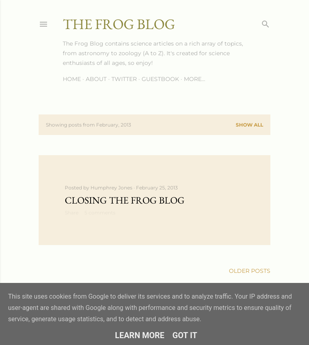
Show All (249, 125)
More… (194, 79)
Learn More (140, 335)
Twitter (124, 79)
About (96, 79)
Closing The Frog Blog (125, 200)
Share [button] (71, 213)
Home (72, 79)
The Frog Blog (119, 24)
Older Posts (249, 270)
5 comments (99, 213)
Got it (185, 335)
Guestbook (160, 79)
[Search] (265, 22)
